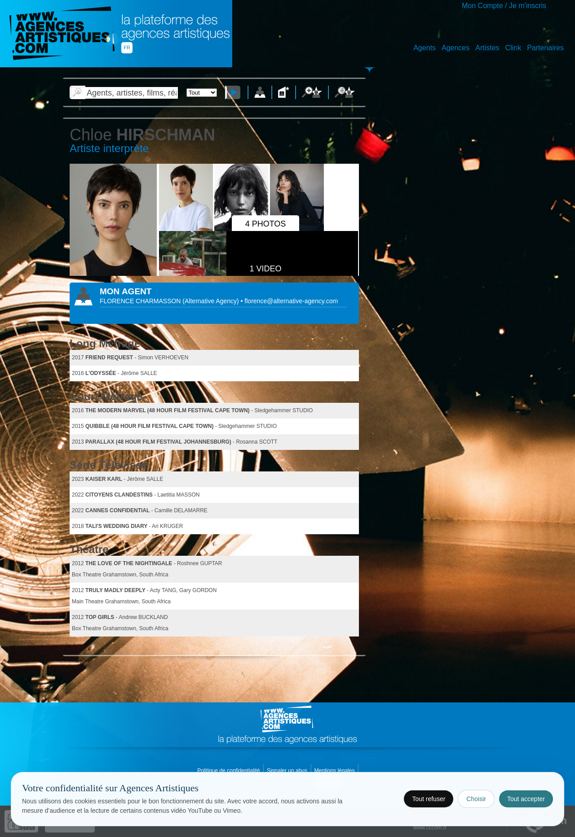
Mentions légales (335, 770)
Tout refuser (428, 798)
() (211, 301)
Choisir (476, 798)
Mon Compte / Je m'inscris (504, 5)
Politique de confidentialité (229, 770)
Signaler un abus (288, 770)
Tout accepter (526, 798)
